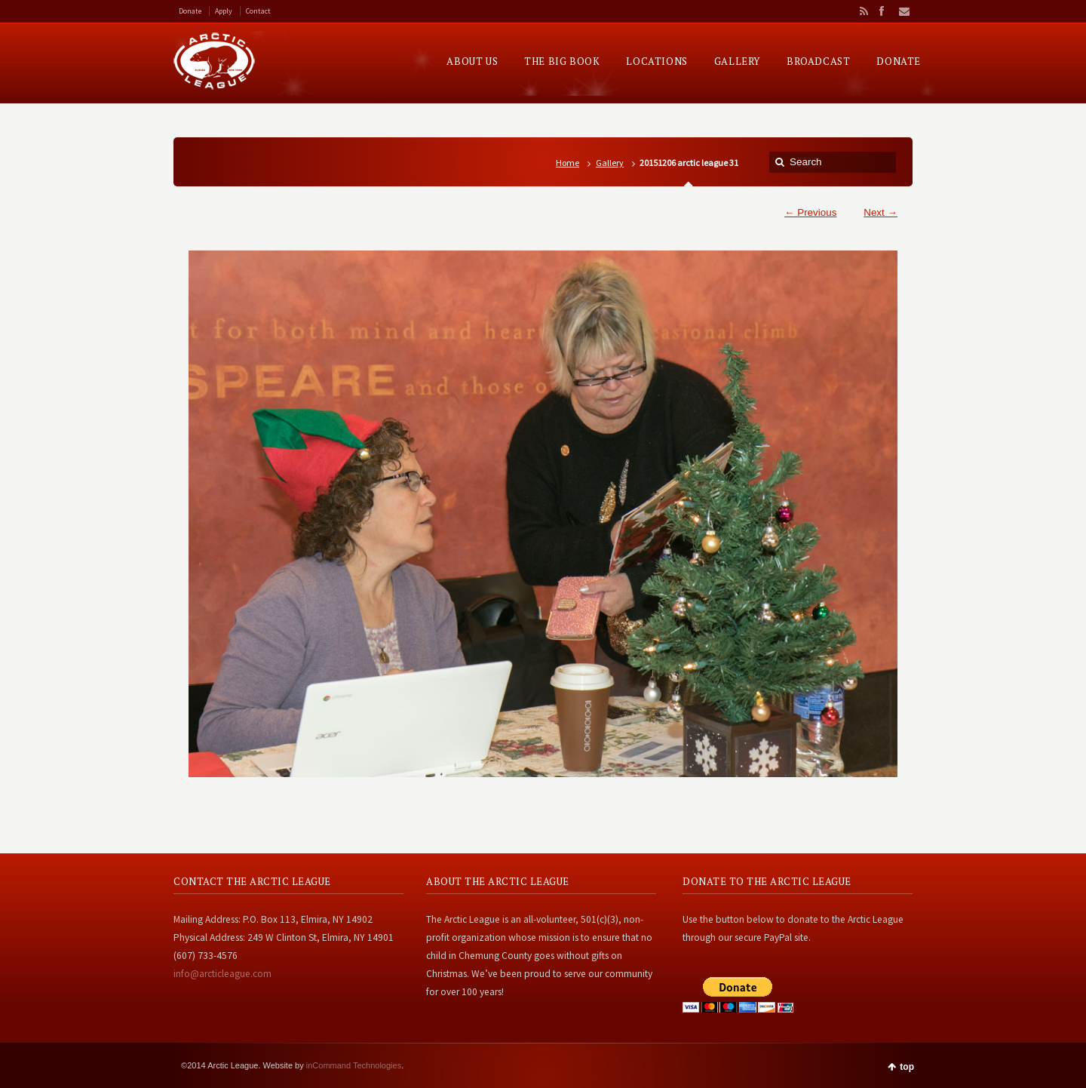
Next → (880, 212)
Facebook (880, 11)
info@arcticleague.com (222, 973)
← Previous (810, 212)
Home (567, 162)
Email (899, 11)
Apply (223, 11)
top (907, 1067)
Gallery (610, 162)
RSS (861, 11)
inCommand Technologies (353, 1065)
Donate (190, 11)
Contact (258, 11)
